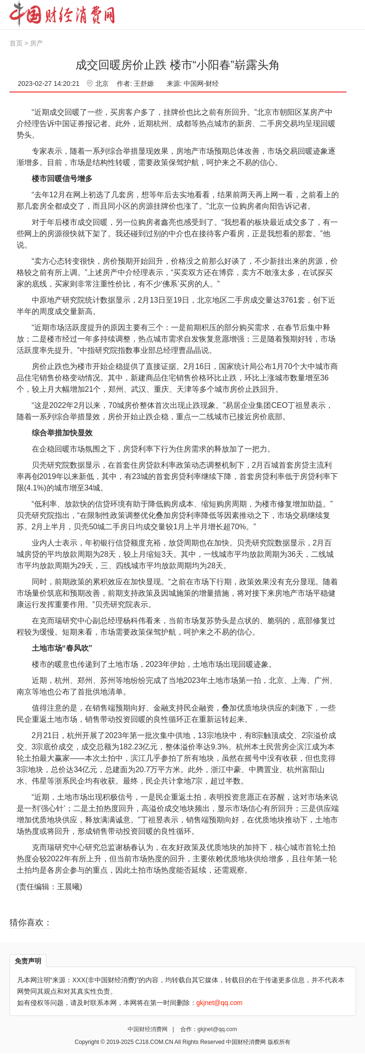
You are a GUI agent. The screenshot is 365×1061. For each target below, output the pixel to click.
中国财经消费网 (148, 1029)
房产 (36, 43)
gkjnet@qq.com (217, 1029)
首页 (16, 43)
